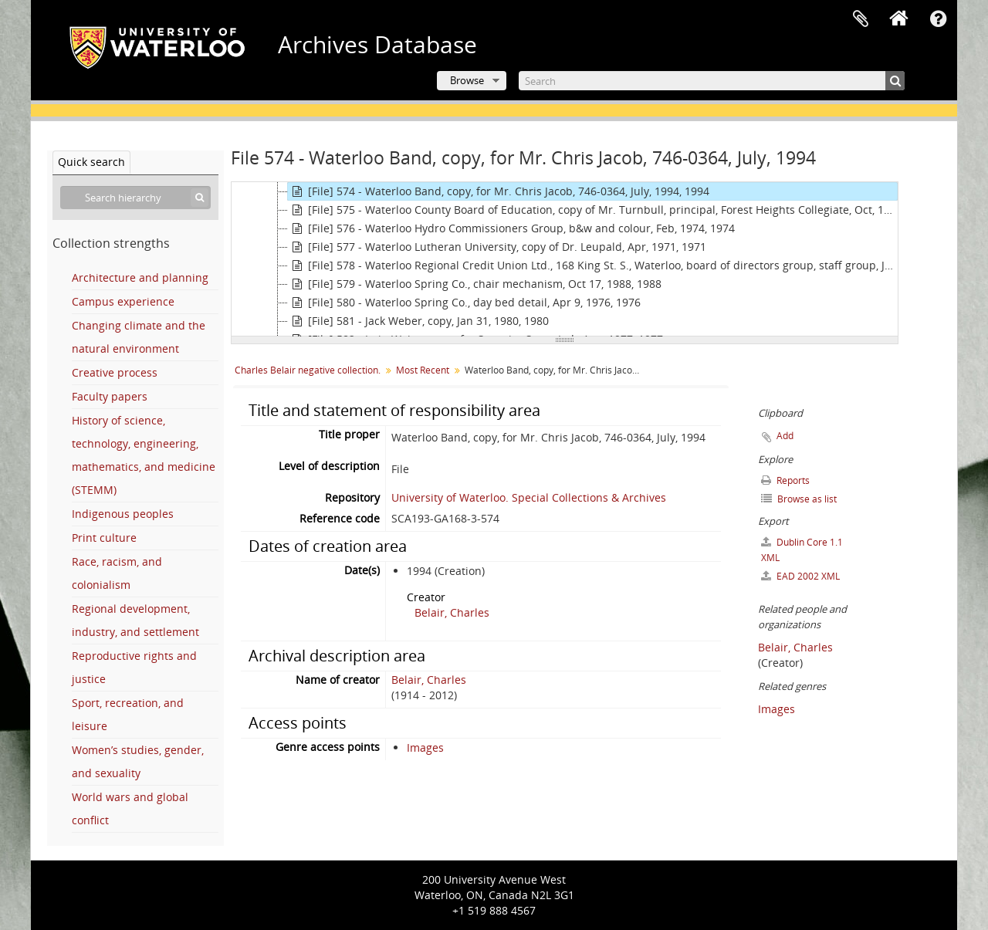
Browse (467, 80)
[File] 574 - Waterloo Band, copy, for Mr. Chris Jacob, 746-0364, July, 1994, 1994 (498, 191)
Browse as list (799, 499)
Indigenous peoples (123, 513)
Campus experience (123, 301)
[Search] (712, 80)
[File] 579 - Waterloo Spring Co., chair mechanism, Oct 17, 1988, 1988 (474, 284)
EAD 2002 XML (800, 576)
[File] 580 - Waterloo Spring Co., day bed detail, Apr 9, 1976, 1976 (464, 302)
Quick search (91, 161)
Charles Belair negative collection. (308, 370)
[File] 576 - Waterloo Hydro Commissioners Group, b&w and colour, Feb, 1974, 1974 (511, 228)
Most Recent (422, 370)
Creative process (114, 372)
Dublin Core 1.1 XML (802, 550)
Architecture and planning (140, 277)
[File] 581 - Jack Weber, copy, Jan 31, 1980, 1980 (418, 321)
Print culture (104, 537)
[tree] (565, 259)
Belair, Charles (451, 612)
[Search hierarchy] (135, 197)
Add (785, 435)
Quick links (938, 19)
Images (425, 747)
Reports (785, 480)
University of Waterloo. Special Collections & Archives (528, 497)
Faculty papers (109, 396)
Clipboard (860, 19)
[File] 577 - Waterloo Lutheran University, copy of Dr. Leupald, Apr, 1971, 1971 (497, 247)
